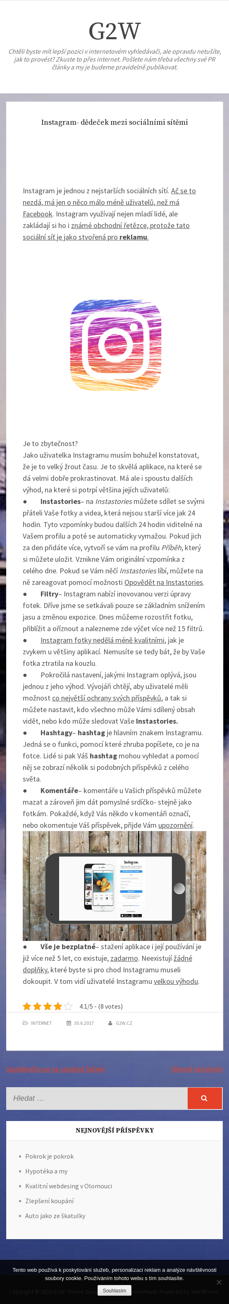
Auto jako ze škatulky (55, 1215)
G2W (114, 32)
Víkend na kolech (197, 1069)
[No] (219, 1282)
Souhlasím (114, 1291)
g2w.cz (124, 1023)
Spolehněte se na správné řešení (55, 1069)
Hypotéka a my (46, 1171)
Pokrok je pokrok (49, 1156)
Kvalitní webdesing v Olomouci (68, 1186)
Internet (41, 1023)
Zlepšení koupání (49, 1201)
